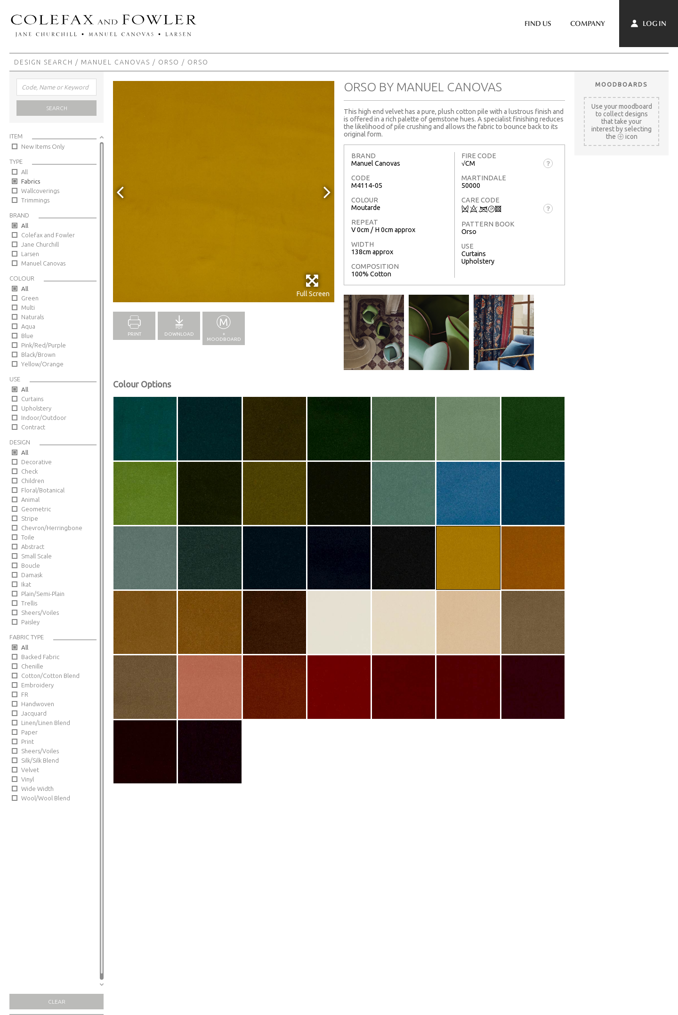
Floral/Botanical (43, 490)
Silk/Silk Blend (40, 760)
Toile (27, 537)
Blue (27, 335)
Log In (648, 23)
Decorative (36, 462)
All (24, 172)
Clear (56, 1002)
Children (32, 480)
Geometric (36, 509)
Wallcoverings (40, 190)
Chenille (32, 666)
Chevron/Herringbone (51, 527)
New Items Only (43, 146)
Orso (168, 62)
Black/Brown (38, 354)
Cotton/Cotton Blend (50, 675)
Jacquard (34, 713)
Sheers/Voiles (40, 612)
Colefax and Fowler (48, 235)
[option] (223, 191)
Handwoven (37, 704)
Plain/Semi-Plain (43, 593)
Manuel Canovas (115, 62)
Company (587, 23)
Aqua (28, 326)
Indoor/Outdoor (43, 417)
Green (30, 298)
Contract (33, 427)
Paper (29, 732)
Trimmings (35, 200)
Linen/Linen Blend (45, 722)
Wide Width (37, 788)
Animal (30, 499)
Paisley (30, 622)
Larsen (30, 253)
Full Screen (313, 286)
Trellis (29, 603)
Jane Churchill (40, 244)
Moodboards (621, 84)
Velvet (30, 769)
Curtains (32, 398)
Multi (28, 307)
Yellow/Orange (42, 364)
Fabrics (30, 181)
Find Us (538, 23)
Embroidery (37, 685)
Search (56, 108)
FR (24, 694)
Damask (31, 575)
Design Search (43, 62)
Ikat (26, 584)
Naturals (32, 317)
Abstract (32, 546)
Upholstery (36, 408)
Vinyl (27, 779)
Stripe (29, 518)
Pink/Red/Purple (43, 345)
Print (27, 741)
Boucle (30, 565)
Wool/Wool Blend (45, 798)
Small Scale (36, 556)
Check (29, 471)
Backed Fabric (40, 656)
